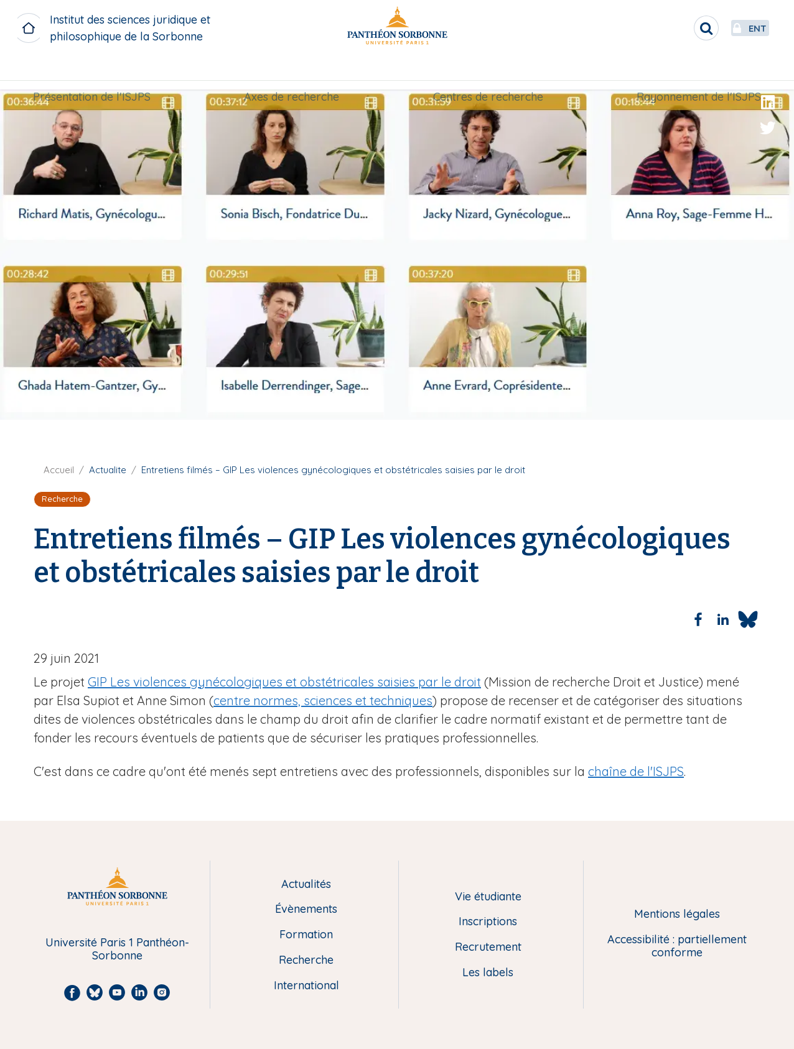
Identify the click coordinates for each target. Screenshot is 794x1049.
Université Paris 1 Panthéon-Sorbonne (117, 949)
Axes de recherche (294, 72)
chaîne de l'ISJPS (636, 771)
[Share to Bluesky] (748, 619)
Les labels (487, 972)
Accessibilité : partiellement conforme (677, 946)
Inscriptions (488, 921)
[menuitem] (99, 73)
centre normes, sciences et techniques (322, 700)
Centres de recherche (486, 72)
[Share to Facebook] (698, 619)
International (306, 985)
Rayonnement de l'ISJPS (691, 72)
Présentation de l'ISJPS (99, 72)
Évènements (306, 909)
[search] (673, 28)
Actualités (306, 884)
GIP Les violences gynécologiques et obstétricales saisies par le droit (284, 682)
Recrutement (488, 947)
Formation (306, 934)
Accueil (59, 470)
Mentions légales (677, 914)
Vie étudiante (488, 896)
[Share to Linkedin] (723, 619)
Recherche (306, 960)
